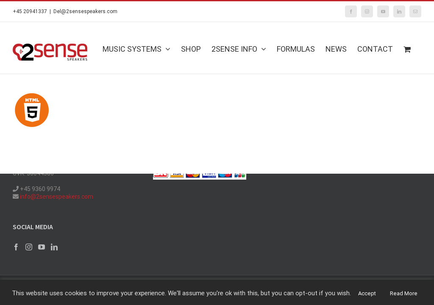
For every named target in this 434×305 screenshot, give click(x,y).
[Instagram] (28, 247)
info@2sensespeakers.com (56, 196)
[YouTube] (41, 247)
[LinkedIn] (54, 247)
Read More (403, 293)
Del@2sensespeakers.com (85, 11)
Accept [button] (367, 293)
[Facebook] (16, 247)
